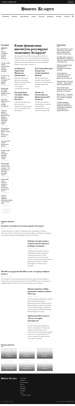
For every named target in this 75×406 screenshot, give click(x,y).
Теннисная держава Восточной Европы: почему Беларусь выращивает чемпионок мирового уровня (5, 117)
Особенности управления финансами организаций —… (21, 71)
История (58, 16)
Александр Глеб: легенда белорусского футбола (5, 143)
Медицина (50, 16)
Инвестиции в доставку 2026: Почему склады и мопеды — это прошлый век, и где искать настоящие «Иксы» (5, 168)
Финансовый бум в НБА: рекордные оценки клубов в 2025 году (5, 92)
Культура (41, 16)
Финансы (14, 16)
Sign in (71, 2)
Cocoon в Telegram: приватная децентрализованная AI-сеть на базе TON (6, 199)
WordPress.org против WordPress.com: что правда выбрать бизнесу (5, 80)
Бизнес (34, 16)
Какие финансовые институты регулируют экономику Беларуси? (31, 49)
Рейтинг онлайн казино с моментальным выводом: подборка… (27, 352)
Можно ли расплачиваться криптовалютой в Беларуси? (42, 95)
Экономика (5, 16)
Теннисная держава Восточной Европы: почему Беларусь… (44, 363)
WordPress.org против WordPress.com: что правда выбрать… (45, 352)
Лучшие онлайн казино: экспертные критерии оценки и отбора (5, 154)
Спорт (66, 16)
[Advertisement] (37, 30)
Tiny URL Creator (70, 401)
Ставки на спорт (25, 395)
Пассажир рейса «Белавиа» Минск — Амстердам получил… (22, 95)
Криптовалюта (24, 16)
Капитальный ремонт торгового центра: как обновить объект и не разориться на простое (5, 184)
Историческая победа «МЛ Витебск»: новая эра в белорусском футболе (5, 132)
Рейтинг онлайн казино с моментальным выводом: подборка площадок (5, 67)
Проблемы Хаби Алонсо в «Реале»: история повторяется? (5, 103)
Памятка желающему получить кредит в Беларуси (4, 55)
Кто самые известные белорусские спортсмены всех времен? (44, 71)
